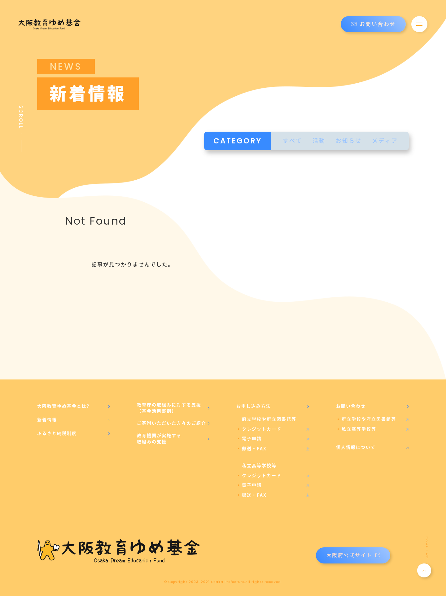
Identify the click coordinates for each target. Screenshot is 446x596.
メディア (385, 141)
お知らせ (349, 141)
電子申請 (252, 438)
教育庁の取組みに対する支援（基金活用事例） (169, 408)
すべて (292, 141)
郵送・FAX (254, 448)
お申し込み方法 (253, 406)
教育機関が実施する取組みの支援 (159, 438)
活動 (319, 141)
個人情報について (356, 447)
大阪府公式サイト (353, 555)
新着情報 (47, 420)
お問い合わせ (373, 24)
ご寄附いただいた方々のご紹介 (171, 423)
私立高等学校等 (359, 429)
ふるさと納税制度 (57, 433)
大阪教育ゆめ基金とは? (63, 406)
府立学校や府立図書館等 (369, 419)
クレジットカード (262, 429)
